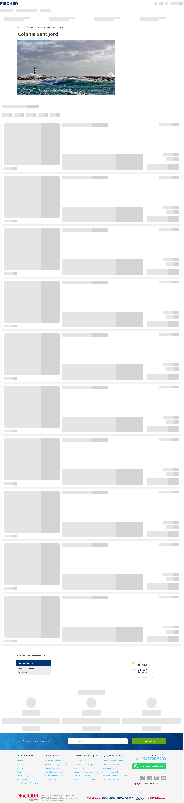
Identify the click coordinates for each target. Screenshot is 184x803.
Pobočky (20, 764)
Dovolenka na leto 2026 (112, 768)
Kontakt (20, 761)
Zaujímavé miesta (26, 668)
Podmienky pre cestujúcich (85, 764)
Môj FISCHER (79, 761)
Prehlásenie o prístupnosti (27, 783)
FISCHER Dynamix (52, 779)
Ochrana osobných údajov (56, 764)
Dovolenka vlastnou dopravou (114, 775)
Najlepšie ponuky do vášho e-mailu (34, 741)
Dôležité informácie (82, 775)
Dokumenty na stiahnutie (84, 779)
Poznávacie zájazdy (110, 772)
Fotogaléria (23, 672)
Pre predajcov (22, 779)
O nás (19, 772)
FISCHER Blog (22, 775)
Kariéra (20, 768)
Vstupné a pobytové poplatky (86, 772)
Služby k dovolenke (82, 768)
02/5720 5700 (153, 758)
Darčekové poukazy (53, 772)
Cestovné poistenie (53, 761)
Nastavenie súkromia (54, 768)
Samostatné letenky (110, 779)
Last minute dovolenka (111, 764)
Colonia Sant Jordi (26, 663)
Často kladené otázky (54, 775)
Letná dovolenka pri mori (112, 761)
